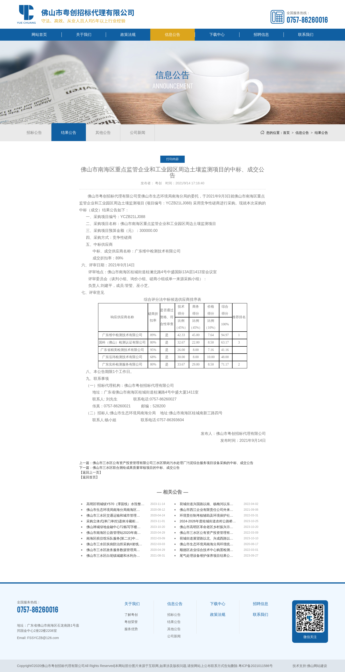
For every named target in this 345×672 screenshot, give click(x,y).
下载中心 (217, 35)
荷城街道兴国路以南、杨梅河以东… (206, 504)
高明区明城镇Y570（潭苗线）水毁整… (115, 504)
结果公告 (68, 133)
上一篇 (166, 463)
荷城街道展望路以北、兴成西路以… (206, 538)
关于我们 (83, 35)
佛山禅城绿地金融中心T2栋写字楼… (113, 527)
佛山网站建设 (317, 666)
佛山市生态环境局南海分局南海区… (113, 510)
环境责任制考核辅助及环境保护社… (206, 515)
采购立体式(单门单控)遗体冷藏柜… (112, 521)
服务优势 (131, 629)
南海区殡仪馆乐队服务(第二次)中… (112, 538)
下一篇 (129, 468)
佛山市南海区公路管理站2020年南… (113, 533)
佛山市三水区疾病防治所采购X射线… (114, 544)
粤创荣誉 (131, 622)
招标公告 (34, 133)
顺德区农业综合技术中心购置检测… (206, 550)
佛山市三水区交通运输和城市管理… (113, 515)
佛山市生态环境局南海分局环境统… (206, 544)
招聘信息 (261, 35)
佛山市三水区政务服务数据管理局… (113, 550)
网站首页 (39, 35)
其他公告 (103, 133)
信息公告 (172, 35)
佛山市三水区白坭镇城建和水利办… (113, 555)
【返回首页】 (89, 477)
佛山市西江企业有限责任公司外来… (206, 510)
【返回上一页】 (91, 472)
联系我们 (305, 35)
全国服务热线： (307, 17)
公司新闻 (137, 133)
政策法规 (128, 35)
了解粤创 (131, 615)
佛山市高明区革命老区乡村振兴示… (206, 527)
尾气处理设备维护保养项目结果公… (206, 555)
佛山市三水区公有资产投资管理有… (206, 533)
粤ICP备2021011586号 (256, 666)
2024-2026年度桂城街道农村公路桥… (208, 521)
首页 (286, 133)
